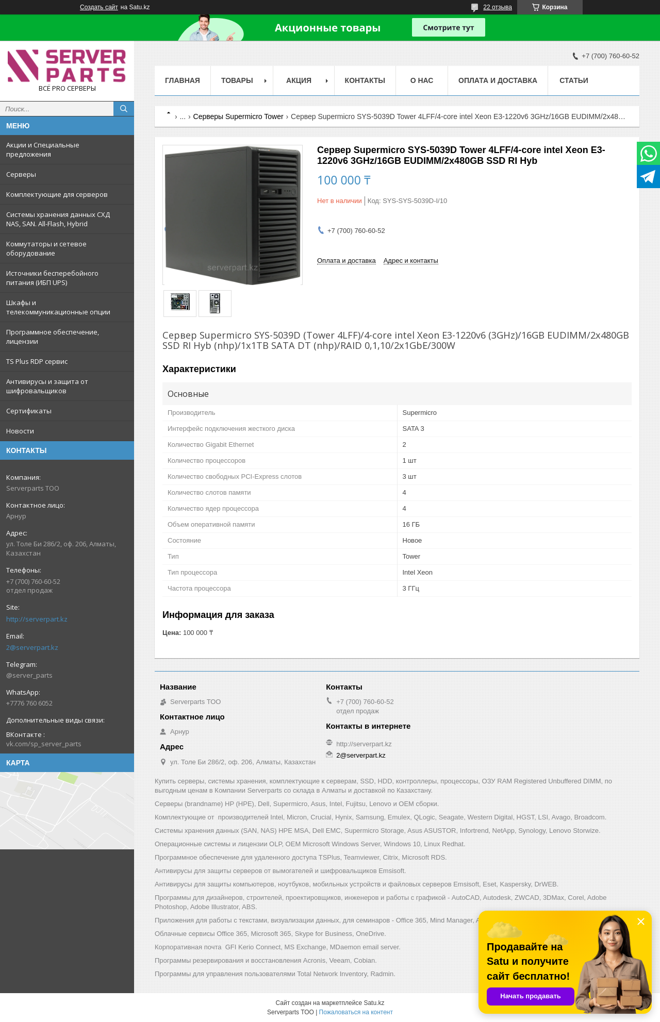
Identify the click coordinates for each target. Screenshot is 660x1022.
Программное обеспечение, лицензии (52, 336)
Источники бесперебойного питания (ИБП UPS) (52, 278)
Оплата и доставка (497, 80)
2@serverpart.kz (32, 647)
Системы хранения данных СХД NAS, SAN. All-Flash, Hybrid (58, 219)
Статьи (573, 80)
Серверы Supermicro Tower (238, 116)
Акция (298, 80)
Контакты (365, 80)
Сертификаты (29, 410)
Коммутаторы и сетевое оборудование (46, 248)
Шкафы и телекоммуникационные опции (58, 307)
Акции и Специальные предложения (42, 149)
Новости (20, 430)
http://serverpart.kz (37, 619)
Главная (182, 80)
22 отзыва (497, 7)
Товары (237, 80)
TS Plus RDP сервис (37, 361)
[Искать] (123, 108)
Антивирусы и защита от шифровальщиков (47, 386)
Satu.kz (374, 1003)
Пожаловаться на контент (356, 1012)
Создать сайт (99, 7)
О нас (422, 80)
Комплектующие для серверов (57, 194)
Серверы (21, 174)
